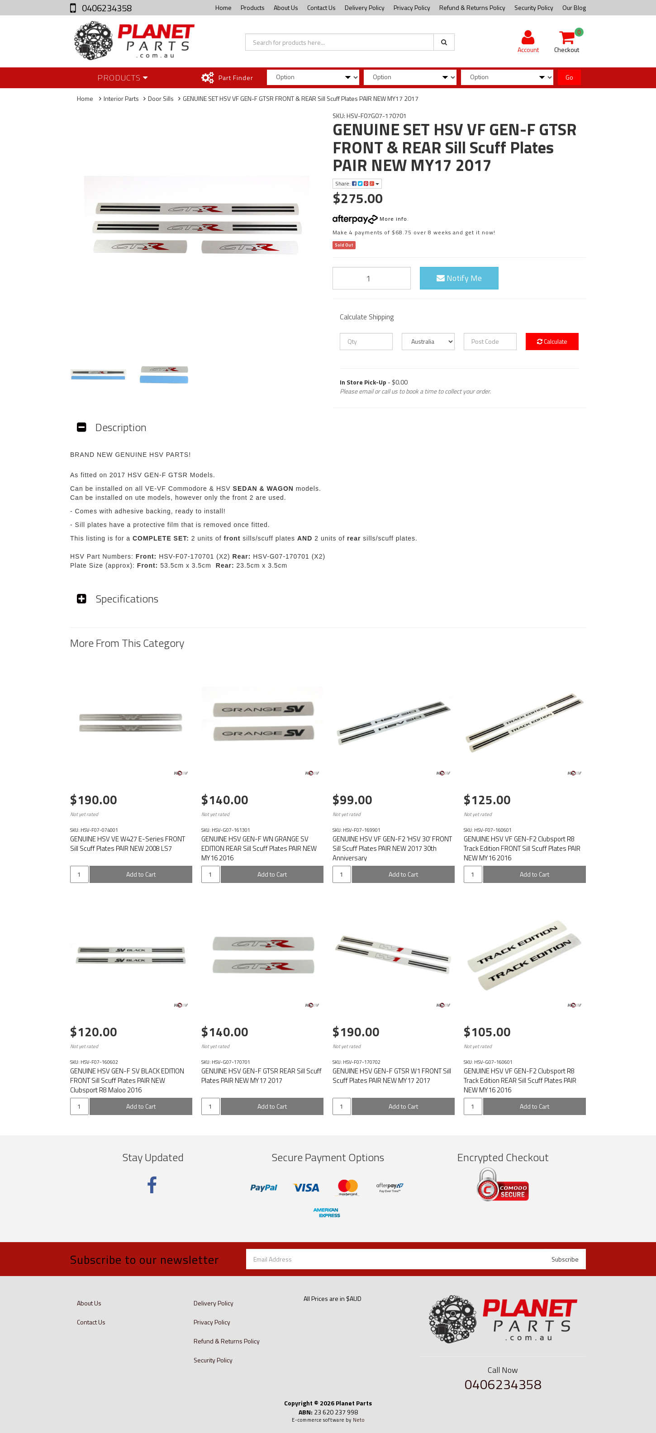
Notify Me (459, 278)
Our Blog (574, 7)
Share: (357, 183)
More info (370, 218)
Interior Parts (121, 98)
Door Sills (161, 98)
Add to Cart (141, 874)
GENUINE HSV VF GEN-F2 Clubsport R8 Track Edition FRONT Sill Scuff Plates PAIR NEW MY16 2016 (522, 848)
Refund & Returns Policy (472, 7)
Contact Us (321, 7)
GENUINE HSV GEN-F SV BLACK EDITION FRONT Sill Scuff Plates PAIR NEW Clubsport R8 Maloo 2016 (127, 1080)
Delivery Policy (365, 7)
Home (223, 7)
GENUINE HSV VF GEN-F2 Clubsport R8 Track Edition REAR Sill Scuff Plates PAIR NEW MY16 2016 (520, 1080)
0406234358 (106, 8)
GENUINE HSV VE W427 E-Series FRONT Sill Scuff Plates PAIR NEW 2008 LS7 (127, 844)
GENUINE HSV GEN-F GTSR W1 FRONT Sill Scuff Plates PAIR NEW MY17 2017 (392, 1076)
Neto (359, 1420)
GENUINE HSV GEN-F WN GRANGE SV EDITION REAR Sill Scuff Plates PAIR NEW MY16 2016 (259, 848)
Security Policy (533, 7)
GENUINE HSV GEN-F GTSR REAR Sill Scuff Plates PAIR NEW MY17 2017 (261, 1076)
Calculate (552, 341)
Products (253, 7)
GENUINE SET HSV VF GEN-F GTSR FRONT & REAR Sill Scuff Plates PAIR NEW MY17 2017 (300, 98)
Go (569, 77)
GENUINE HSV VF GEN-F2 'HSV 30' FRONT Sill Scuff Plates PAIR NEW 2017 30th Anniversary (392, 848)
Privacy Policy (412, 7)
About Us (286, 7)
